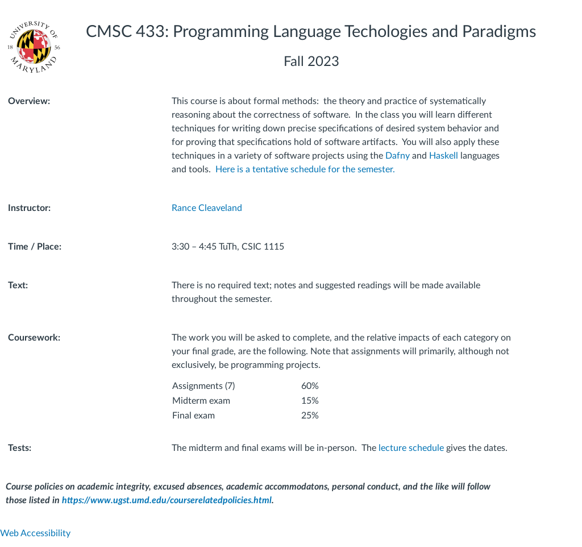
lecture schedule (411, 448)
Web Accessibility (35, 533)
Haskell (443, 155)
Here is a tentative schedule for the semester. (305, 169)
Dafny (397, 155)
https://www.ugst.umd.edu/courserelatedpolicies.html (167, 500)
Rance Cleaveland (207, 208)
